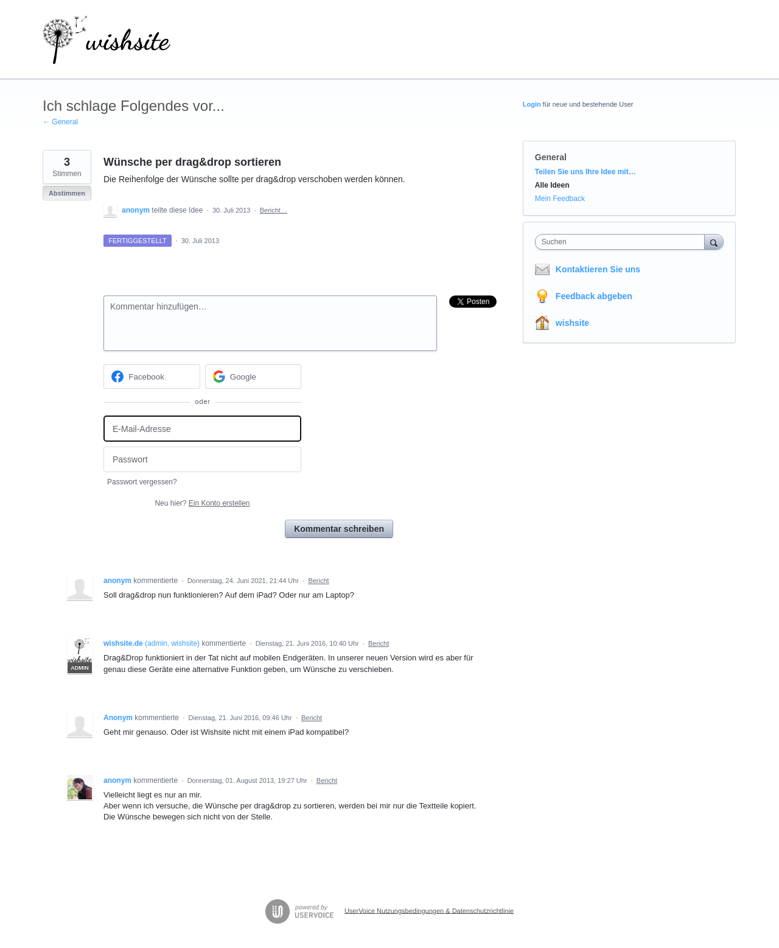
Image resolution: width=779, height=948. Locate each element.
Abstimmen (67, 193)
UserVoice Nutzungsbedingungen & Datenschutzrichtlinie (429, 910)
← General (60, 122)
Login (532, 104)
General (551, 157)
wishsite (572, 323)
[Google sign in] (253, 376)
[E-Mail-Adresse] (202, 429)
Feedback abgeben (594, 296)
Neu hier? (202, 503)
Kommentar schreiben (339, 529)
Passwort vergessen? (142, 482)
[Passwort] (202, 460)
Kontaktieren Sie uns (598, 269)
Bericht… (273, 210)
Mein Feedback (560, 198)
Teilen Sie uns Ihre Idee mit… (585, 172)
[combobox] (623, 242)
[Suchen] (714, 241)
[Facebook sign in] (151, 376)
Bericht (318, 580)
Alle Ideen (552, 185)
